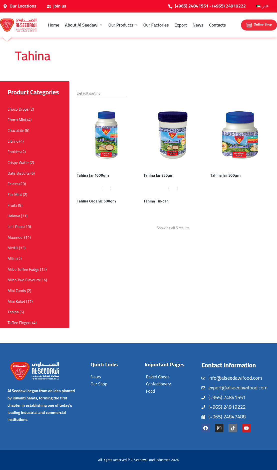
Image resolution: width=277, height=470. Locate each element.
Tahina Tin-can (156, 202)
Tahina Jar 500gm (225, 176)
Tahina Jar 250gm (159, 176)
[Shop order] (102, 93)
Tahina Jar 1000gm (93, 176)
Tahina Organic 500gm (96, 202)
